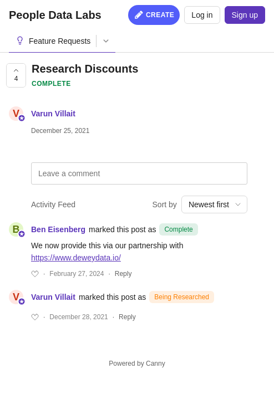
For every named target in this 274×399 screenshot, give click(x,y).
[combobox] (214, 204)
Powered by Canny (137, 363)
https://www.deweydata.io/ (76, 257)
